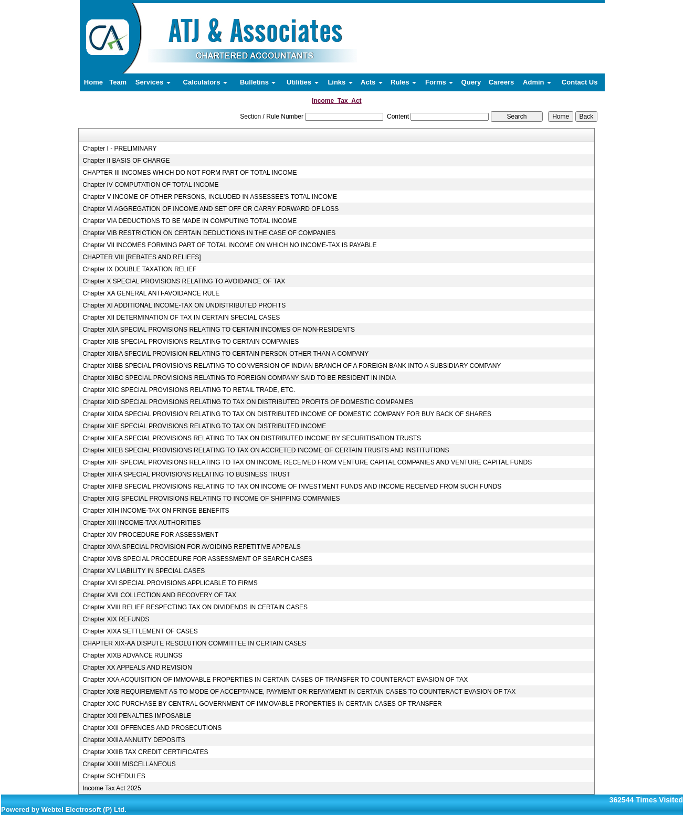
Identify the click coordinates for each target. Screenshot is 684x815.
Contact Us (580, 82)
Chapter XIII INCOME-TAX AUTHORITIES (141, 522)
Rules (403, 82)
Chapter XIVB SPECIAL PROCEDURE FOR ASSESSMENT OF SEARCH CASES (197, 559)
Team (118, 82)
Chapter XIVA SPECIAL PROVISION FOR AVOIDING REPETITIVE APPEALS (191, 547)
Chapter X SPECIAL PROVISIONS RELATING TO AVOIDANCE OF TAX (183, 281)
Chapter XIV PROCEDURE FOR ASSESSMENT (150, 534)
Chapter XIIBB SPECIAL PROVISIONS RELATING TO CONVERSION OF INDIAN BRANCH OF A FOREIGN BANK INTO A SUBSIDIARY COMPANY (291, 365)
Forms (439, 82)
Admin (537, 82)
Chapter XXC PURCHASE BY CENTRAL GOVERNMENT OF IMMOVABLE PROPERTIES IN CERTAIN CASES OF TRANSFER (261, 703)
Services (153, 82)
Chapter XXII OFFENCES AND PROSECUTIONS (152, 728)
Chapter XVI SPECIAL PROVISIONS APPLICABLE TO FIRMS (169, 583)
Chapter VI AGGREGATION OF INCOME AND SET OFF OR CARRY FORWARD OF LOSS (210, 209)
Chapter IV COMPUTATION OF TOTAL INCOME (150, 184)
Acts (372, 82)
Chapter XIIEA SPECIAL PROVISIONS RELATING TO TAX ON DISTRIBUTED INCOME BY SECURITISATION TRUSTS (251, 438)
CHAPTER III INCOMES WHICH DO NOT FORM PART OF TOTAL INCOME (189, 172)
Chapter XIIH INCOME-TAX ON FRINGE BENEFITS (155, 510)
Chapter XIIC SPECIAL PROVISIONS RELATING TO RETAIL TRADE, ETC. (188, 390)
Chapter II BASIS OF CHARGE (126, 160)
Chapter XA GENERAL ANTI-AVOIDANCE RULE (150, 293)
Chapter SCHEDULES (113, 776)
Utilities (303, 82)
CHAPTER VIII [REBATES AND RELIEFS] (141, 257)
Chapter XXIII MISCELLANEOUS (128, 764)
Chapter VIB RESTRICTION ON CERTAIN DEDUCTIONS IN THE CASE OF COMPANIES (208, 233)
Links (340, 82)
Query (471, 82)
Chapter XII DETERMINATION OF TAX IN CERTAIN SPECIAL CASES (181, 317)
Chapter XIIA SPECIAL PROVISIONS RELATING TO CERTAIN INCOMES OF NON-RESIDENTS (218, 329)
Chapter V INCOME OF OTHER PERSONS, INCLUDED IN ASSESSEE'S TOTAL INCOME (209, 196)
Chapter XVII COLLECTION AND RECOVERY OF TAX (159, 595)
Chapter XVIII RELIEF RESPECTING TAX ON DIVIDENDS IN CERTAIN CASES (195, 607)
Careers (501, 82)
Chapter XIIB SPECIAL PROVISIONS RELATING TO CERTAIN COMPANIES (190, 341)
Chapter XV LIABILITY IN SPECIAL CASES (143, 571)
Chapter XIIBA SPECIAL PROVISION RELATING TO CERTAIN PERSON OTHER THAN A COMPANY (225, 353)
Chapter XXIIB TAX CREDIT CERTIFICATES (145, 752)
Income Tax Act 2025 (111, 788)
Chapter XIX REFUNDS (115, 619)
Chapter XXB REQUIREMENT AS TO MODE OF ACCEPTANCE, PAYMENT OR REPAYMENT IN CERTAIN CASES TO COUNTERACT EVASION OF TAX (298, 691)
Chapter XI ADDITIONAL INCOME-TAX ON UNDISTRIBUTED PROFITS (184, 305)
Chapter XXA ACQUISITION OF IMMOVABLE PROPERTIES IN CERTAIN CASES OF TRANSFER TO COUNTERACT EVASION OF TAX (275, 679)
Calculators (205, 82)
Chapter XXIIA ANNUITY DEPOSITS (133, 740)
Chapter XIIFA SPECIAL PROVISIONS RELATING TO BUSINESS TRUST (186, 474)
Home (93, 82)
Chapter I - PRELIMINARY (119, 148)
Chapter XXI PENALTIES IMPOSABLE (136, 715)
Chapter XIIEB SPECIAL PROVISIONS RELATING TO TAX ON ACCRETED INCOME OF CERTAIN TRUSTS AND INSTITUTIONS (265, 450)
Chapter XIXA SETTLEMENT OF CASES (139, 631)
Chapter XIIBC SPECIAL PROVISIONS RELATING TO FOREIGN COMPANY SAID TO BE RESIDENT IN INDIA (239, 378)
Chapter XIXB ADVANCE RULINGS (132, 655)
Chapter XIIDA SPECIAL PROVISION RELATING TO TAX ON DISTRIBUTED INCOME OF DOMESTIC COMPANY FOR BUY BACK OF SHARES (286, 414)
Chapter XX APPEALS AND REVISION (137, 667)
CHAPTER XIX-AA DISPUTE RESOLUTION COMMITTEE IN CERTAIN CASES (194, 643)
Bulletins (258, 82)
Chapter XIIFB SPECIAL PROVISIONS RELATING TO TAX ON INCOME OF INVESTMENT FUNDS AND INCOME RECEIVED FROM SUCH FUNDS (291, 486)
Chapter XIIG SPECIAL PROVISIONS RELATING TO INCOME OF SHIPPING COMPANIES (211, 498)
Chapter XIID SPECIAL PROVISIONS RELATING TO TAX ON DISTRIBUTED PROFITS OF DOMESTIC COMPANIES (247, 402)
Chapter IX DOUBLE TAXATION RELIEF (139, 269)
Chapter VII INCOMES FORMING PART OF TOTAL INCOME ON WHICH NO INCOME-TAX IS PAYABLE (229, 245)
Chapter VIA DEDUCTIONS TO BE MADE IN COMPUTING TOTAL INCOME (189, 221)
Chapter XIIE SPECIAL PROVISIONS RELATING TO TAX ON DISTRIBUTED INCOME (204, 426)
